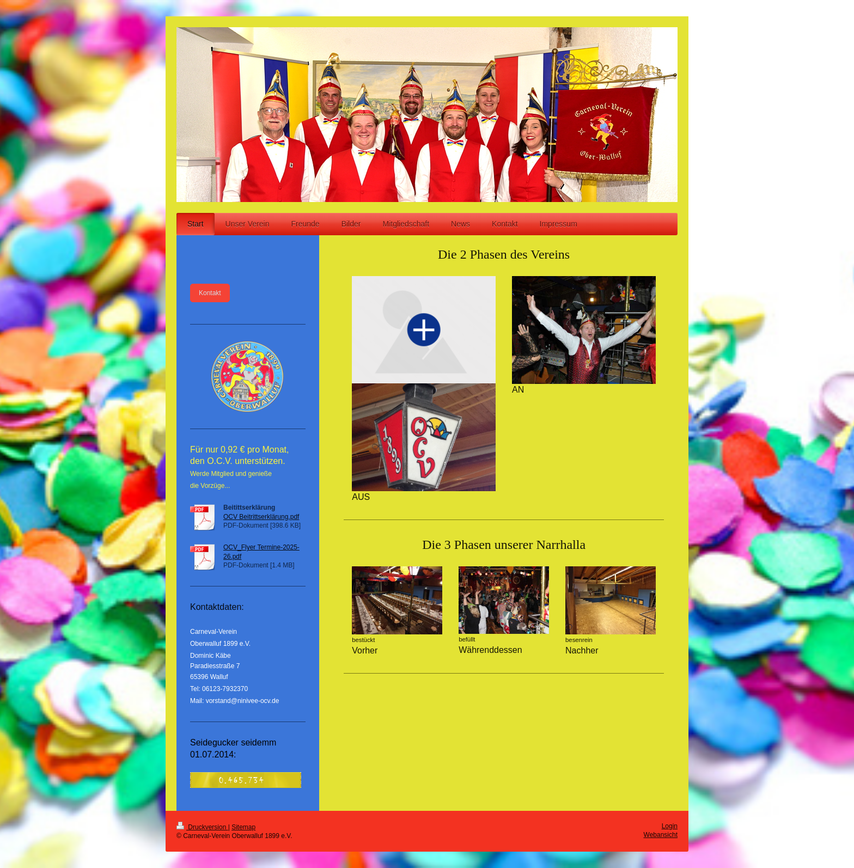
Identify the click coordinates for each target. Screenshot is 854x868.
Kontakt (210, 293)
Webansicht (661, 835)
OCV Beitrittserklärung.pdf (261, 517)
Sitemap (243, 827)
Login (670, 826)
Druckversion (202, 827)
